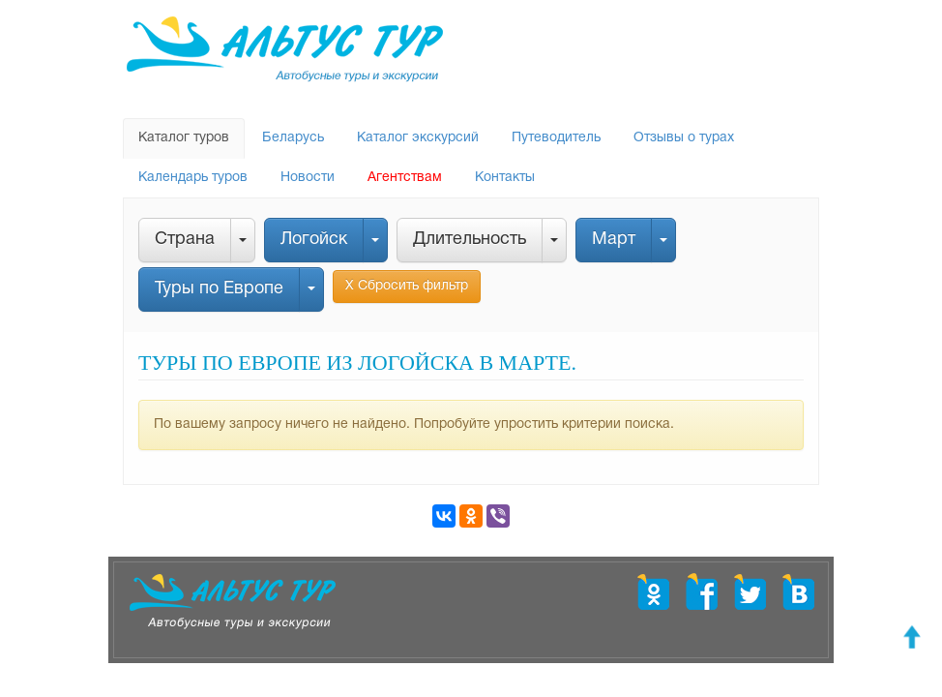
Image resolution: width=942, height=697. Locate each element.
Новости (307, 177)
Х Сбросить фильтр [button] (406, 286)
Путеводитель (556, 138)
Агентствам (405, 177)
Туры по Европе (219, 289)
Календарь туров (193, 177)
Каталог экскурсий (418, 138)
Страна (185, 239)
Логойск (313, 239)
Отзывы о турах (683, 138)
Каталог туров (183, 138)
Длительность (469, 239)
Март (613, 239)
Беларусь (293, 138)
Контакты (505, 177)
